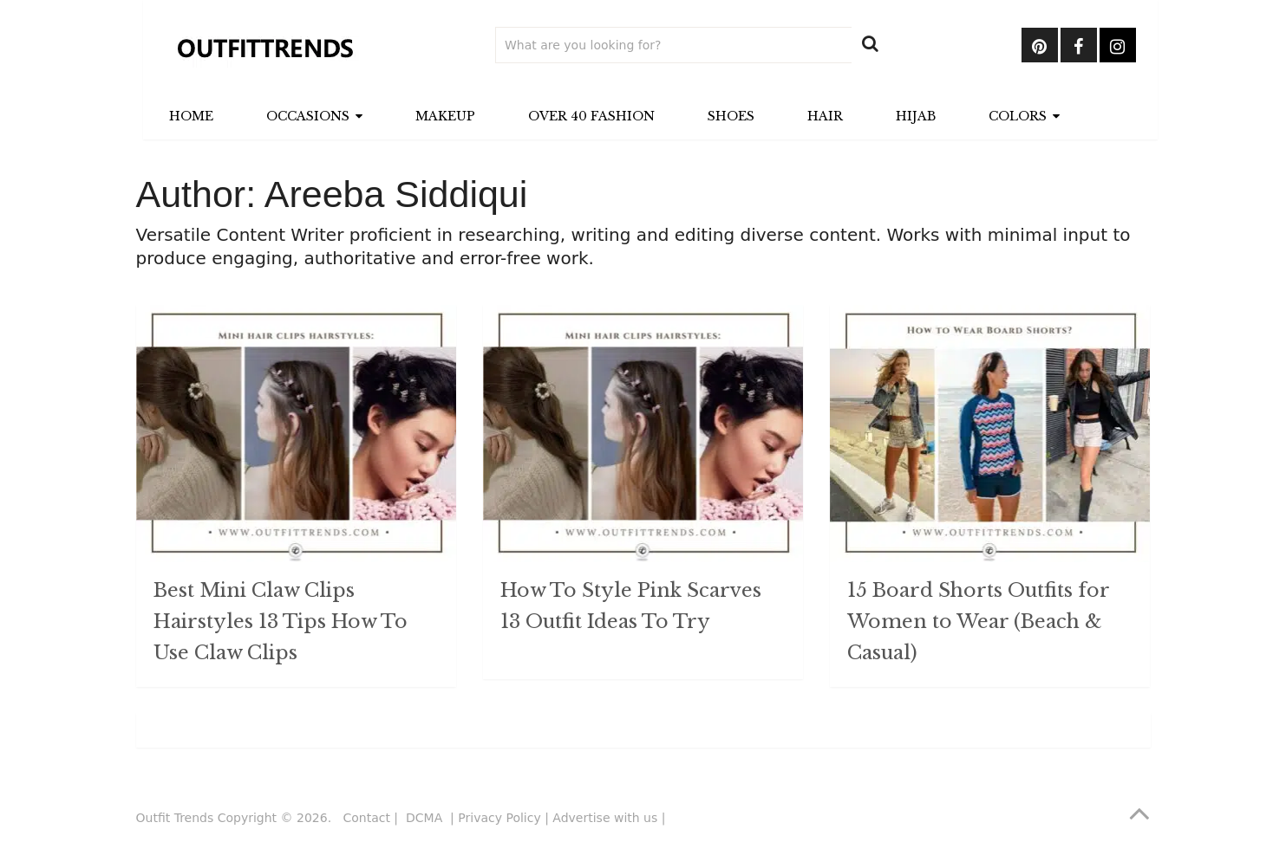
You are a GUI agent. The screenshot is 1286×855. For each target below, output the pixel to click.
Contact (366, 818)
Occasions (307, 116)
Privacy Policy (499, 818)
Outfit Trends (175, 818)
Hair (825, 116)
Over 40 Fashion (591, 116)
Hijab (916, 116)
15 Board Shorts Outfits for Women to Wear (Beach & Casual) (978, 621)
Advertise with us (604, 818)
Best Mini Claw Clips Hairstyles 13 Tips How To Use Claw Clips (280, 621)
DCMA (426, 818)
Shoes (731, 116)
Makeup (445, 116)
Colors (1018, 116)
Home (191, 116)
